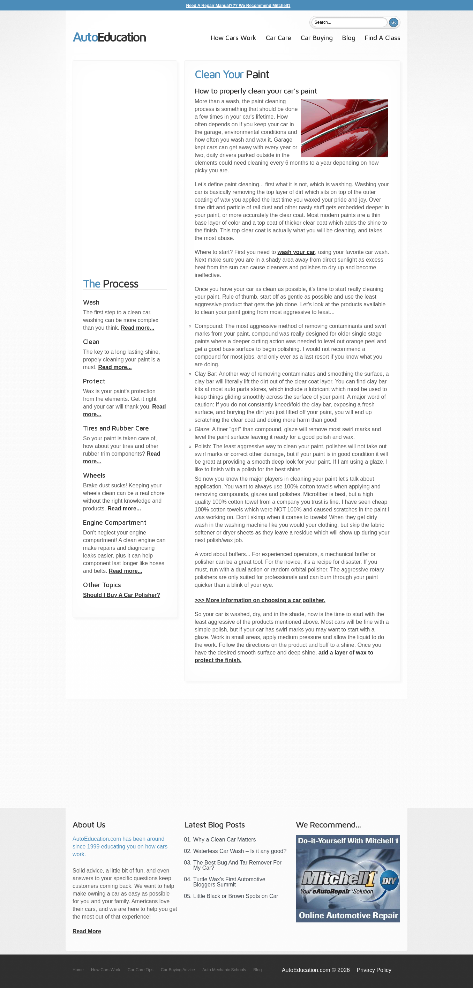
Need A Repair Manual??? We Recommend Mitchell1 (238, 5)
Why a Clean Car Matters (224, 840)
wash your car (296, 252)
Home (78, 969)
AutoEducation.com (109, 39)
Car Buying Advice (178, 969)
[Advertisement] (125, 165)
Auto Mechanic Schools (224, 969)
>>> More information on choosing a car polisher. (260, 600)
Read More (87, 931)
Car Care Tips (140, 969)
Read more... (138, 328)
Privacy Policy (373, 970)
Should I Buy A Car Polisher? (121, 595)
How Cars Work (233, 38)
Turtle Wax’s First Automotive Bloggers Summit (229, 882)
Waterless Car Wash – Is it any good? (239, 851)
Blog (348, 38)
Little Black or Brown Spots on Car (235, 896)
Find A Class (382, 38)
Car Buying (317, 38)
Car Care (278, 38)
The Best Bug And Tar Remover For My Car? (237, 865)
